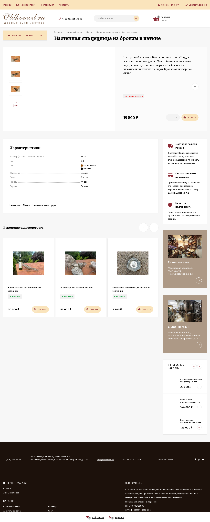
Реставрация (47, 4)
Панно (26, 205)
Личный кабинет (11, 492)
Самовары (53, 506)
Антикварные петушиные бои (76, 287)
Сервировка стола (12, 506)
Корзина (7, 488)
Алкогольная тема (12, 511)
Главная (7, 4)
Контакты (64, 4)
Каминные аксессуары (44, 205)
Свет (50, 511)
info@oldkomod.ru (105, 459)
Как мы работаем (25, 4)
